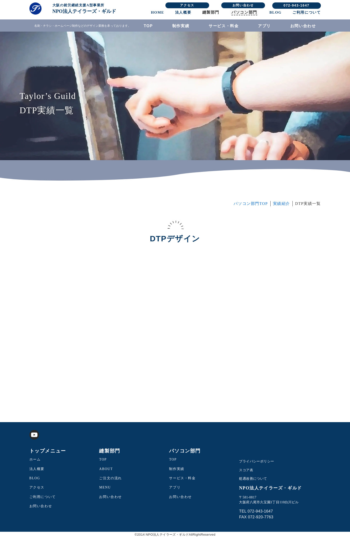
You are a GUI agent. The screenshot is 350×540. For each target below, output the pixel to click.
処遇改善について (253, 481)
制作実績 (180, 26)
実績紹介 (281, 206)
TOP (148, 26)
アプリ (264, 26)
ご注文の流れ (110, 481)
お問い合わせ (243, 5)
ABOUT (106, 471)
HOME (157, 12)
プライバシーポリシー (256, 464)
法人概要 (183, 12)
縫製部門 (210, 12)
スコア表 (246, 473)
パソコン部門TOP (251, 206)
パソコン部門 (244, 12)
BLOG (275, 12)
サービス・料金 (224, 26)
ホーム (35, 462)
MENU (105, 490)
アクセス (187, 5)
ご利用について (306, 12)
